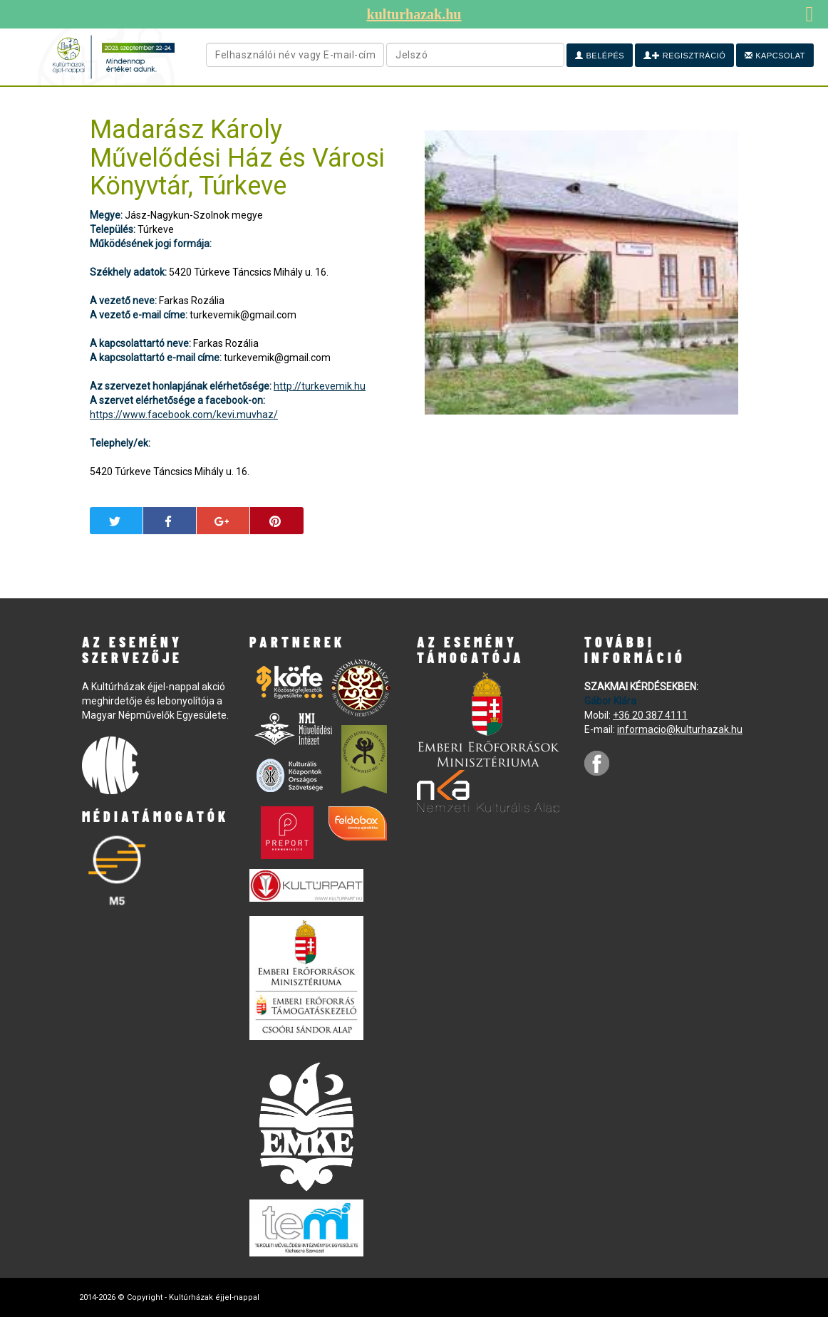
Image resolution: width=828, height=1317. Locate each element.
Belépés (599, 55)
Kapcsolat (775, 55)
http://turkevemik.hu (320, 386)
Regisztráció (684, 55)
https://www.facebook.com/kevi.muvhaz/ (184, 414)
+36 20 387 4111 (650, 715)
